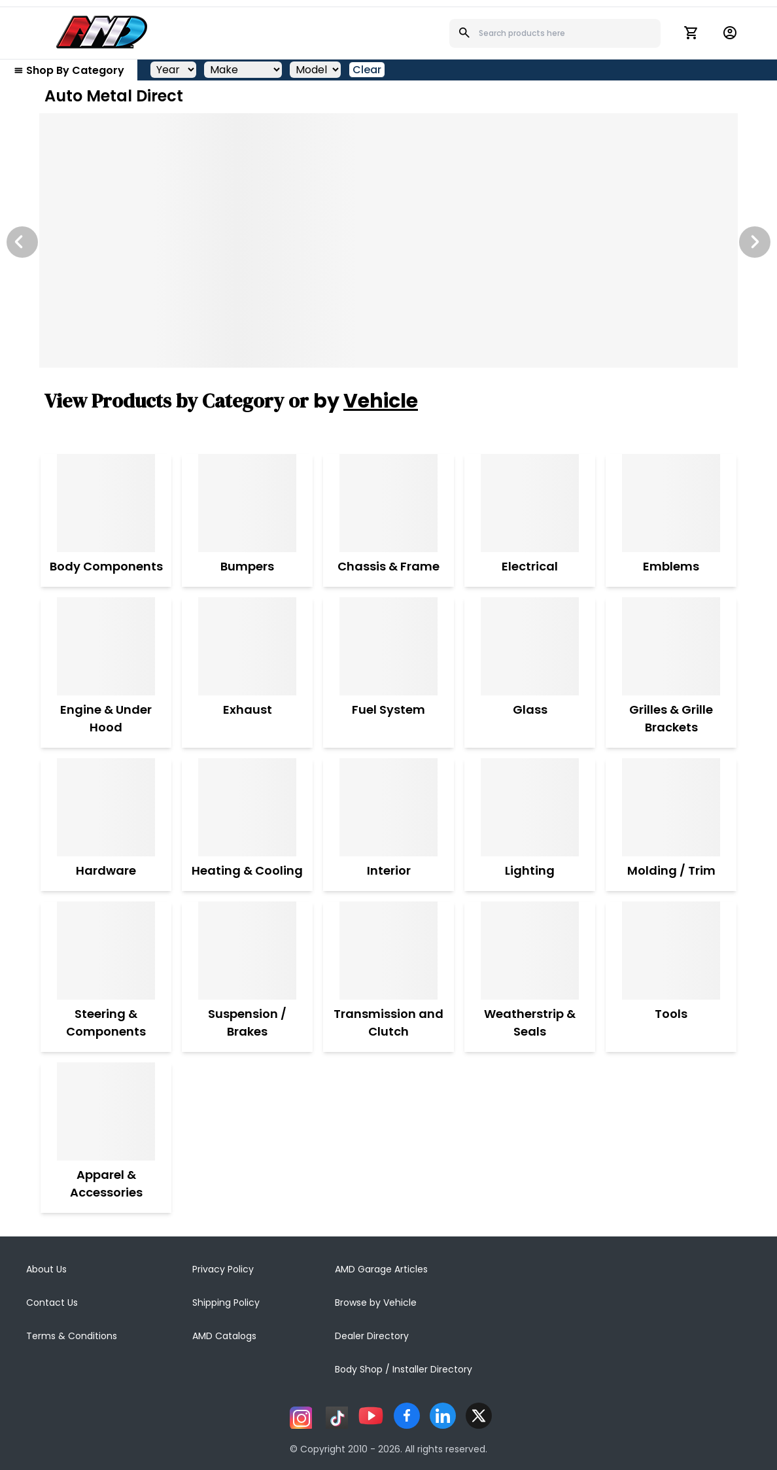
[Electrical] (530, 503)
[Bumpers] (247, 503)
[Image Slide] (388, 240)
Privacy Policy (223, 1269)
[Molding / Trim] (671, 807)
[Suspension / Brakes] (247, 950)
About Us (46, 1269)
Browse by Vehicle (376, 1302)
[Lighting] (530, 807)
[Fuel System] (388, 646)
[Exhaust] (247, 646)
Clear (367, 69)
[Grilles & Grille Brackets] (671, 646)
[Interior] (388, 807)
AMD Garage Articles (381, 1269)
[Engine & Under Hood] (106, 646)
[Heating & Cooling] (247, 807)
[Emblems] (671, 503)
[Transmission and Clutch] (388, 950)
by (365, 401)
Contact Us (52, 1302)
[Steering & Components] (106, 950)
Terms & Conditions (71, 1335)
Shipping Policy (226, 1302)
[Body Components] (106, 503)
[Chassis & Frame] (388, 503)
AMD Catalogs (224, 1335)
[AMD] (102, 32)
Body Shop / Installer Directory (403, 1369)
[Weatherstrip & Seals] (529, 950)
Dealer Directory (372, 1335)
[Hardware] (106, 807)
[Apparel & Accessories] (106, 1111)
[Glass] (530, 646)
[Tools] (671, 950)
